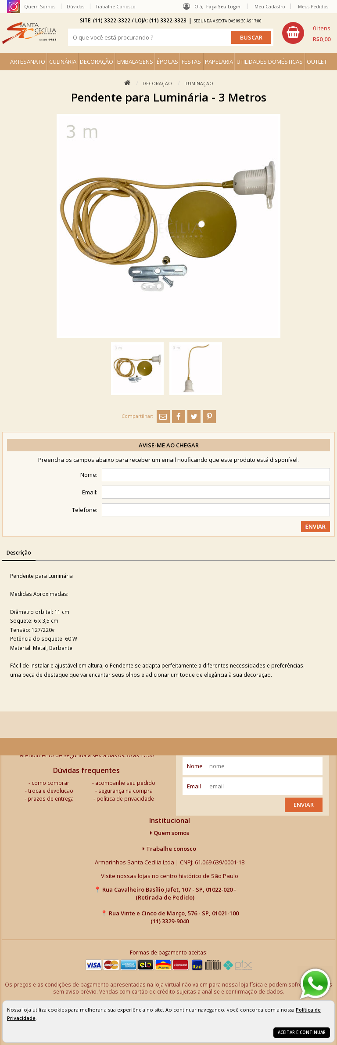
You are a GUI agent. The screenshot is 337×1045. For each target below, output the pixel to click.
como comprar (50, 782)
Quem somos (169, 833)
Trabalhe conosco (169, 849)
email (194, 786)
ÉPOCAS (167, 61)
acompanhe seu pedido (125, 782)
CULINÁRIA (62, 61)
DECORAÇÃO (96, 61)
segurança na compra (125, 790)
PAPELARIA (219, 61)
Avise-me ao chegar (169, 445)
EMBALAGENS (135, 61)
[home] (29, 33)
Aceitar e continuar (302, 1032)
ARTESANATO (27, 61)
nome (195, 766)
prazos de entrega (51, 798)
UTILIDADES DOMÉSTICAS (270, 61)
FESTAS (191, 61)
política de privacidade (125, 798)
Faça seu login (223, 7)
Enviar (304, 805)
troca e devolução (50, 790)
